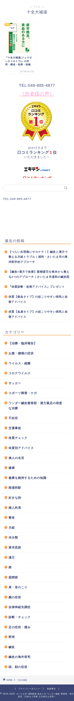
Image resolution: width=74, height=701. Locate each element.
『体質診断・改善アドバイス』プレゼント (36, 286)
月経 (11, 527)
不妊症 (13, 418)
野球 (11, 637)
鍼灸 (11, 647)
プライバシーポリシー (29, 689)
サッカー (14, 383)
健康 (11, 467)
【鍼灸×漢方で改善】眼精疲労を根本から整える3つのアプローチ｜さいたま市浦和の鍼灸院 (38, 274)
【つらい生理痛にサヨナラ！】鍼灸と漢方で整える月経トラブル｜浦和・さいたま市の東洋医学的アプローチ (38, 256)
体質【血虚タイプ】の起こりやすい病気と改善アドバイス (38, 314)
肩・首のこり (17, 587)
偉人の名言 (16, 458)
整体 (11, 517)
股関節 (13, 577)
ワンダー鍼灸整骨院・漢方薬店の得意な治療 (35, 405)
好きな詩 (14, 497)
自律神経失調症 (19, 607)
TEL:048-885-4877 (37, 85)
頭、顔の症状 (17, 667)
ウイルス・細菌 (19, 363)
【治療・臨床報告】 (22, 343)
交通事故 (14, 428)
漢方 (11, 557)
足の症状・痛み (19, 627)
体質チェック (17, 438)
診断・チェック (19, 617)
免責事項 (51, 689)
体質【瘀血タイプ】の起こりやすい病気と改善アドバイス (38, 299)
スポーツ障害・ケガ (22, 393)
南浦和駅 (14, 487)
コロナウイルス (19, 373)
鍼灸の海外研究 (19, 657)
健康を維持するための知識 (27, 477)
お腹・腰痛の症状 (21, 353)
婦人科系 (14, 507)
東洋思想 (14, 547)
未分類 (13, 537)
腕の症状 (14, 597)
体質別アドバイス (21, 448)
